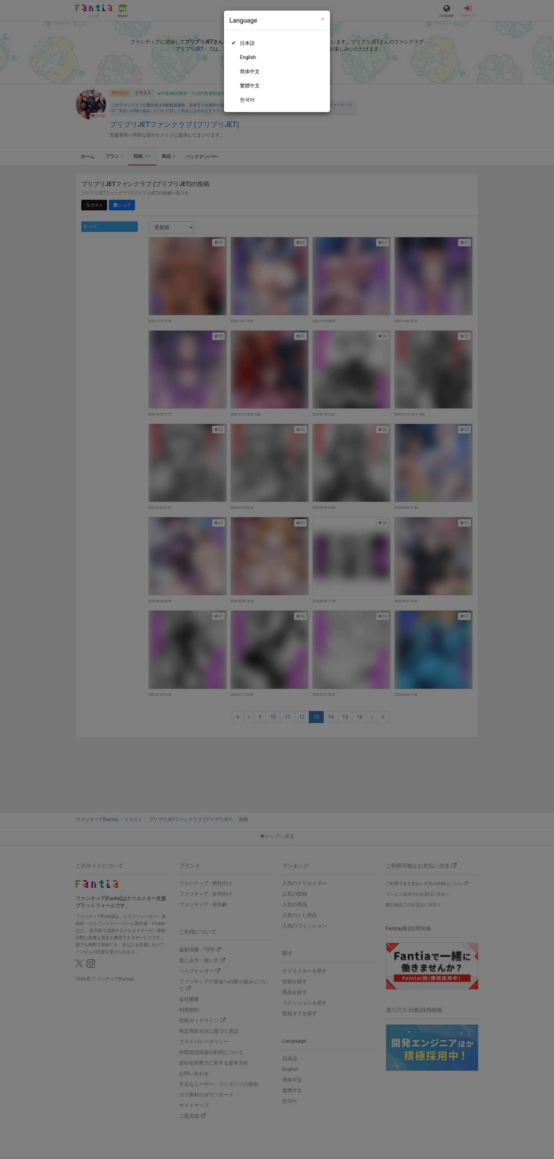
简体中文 (250, 71)
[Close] (323, 19)
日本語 (247, 43)
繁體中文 (250, 85)
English (248, 57)
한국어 (247, 100)
